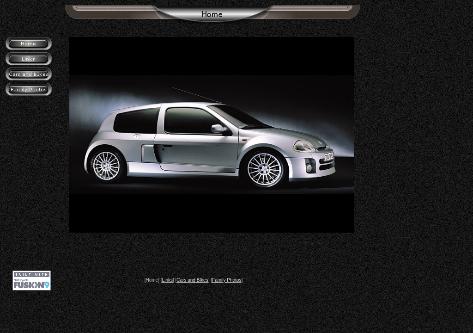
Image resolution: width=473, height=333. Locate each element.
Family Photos (226, 280)
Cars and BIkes (192, 280)
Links (167, 280)
